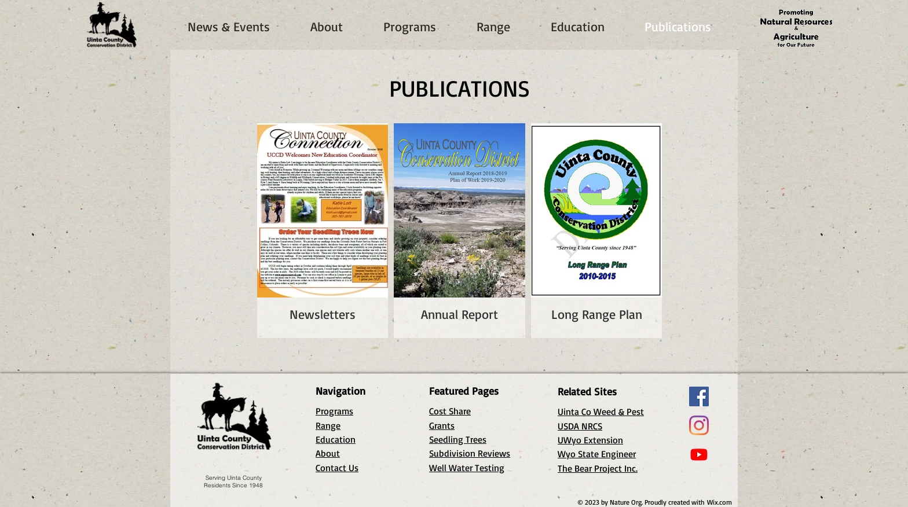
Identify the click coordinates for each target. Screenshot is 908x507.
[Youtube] (699, 454)
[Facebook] (699, 396)
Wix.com (719, 502)
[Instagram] (699, 425)
